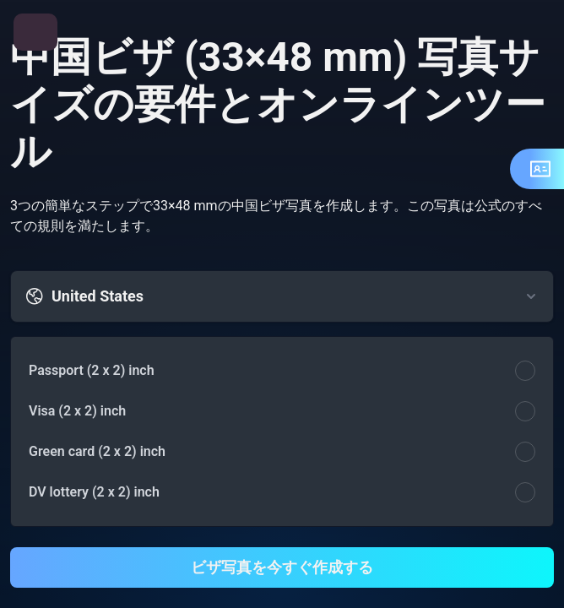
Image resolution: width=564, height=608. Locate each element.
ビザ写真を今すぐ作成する (282, 567)
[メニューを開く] (35, 32)
